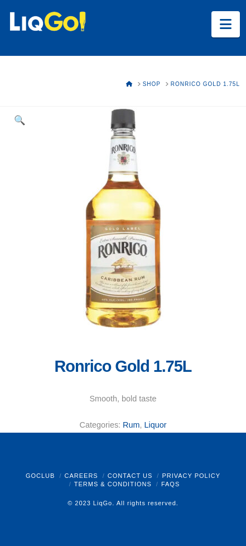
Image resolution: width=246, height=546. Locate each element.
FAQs (170, 484)
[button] (225, 24)
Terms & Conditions (113, 484)
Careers (81, 475)
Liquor (155, 424)
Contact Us (130, 475)
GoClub (40, 475)
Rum (131, 424)
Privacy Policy (191, 475)
